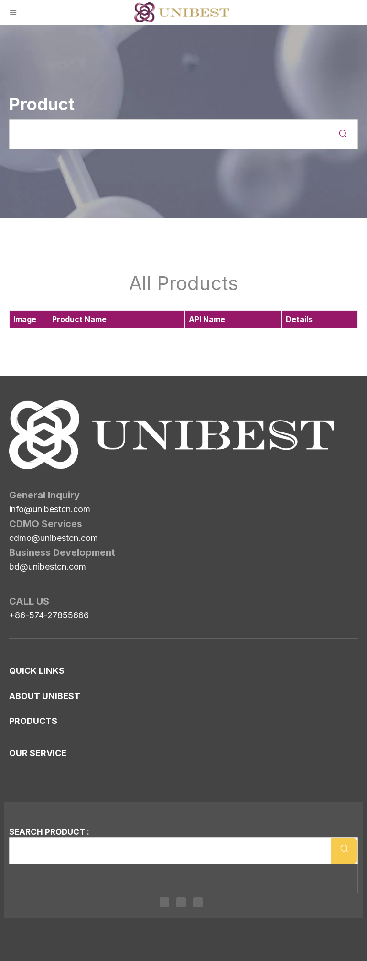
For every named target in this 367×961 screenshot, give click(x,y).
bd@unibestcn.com (47, 513)
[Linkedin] (164, 902)
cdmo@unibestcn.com (53, 484)
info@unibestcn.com (49, 456)
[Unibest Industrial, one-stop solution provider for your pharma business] (16, 408)
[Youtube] (198, 902)
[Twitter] (181, 902)
